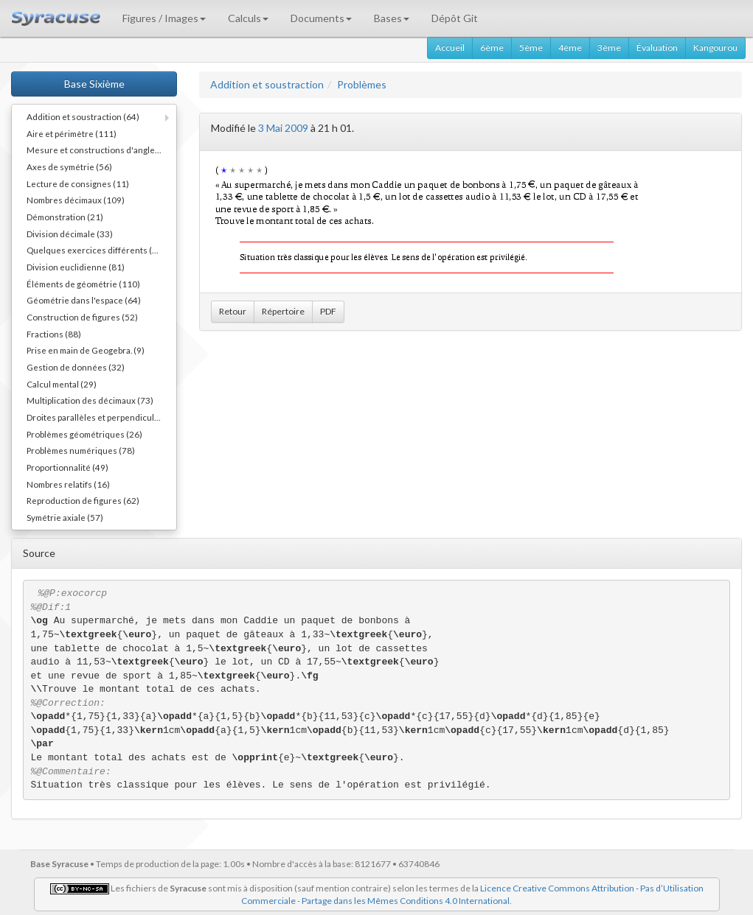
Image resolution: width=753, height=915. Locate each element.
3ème (609, 47)
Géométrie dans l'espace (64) (84, 300)
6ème (492, 47)
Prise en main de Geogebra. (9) (86, 350)
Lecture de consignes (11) (78, 183)
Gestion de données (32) (76, 367)
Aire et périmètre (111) (72, 133)
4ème (570, 47)
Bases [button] (391, 18)
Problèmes (361, 84)
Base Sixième (94, 83)
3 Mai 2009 (283, 128)
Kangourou (715, 47)
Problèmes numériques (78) (81, 450)
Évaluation (657, 47)
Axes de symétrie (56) (69, 166)
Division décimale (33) (70, 233)
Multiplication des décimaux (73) (90, 400)
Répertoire (283, 311)
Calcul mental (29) (62, 384)
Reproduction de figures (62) (83, 500)
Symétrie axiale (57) (65, 517)
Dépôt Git (454, 18)
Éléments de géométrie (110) (83, 283)
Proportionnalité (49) (67, 467)
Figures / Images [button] (164, 18)
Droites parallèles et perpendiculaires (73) (101, 417)
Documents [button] (321, 18)
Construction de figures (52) (82, 317)
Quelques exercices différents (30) (96, 250)
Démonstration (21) (65, 216)
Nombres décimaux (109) (76, 199)
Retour (232, 311)
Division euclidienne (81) (76, 267)
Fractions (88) (54, 334)
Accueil (450, 47)
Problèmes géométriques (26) (84, 434)
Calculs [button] (248, 18)
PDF (328, 311)
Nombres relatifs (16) (68, 484)
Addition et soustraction (267, 84)
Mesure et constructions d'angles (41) (101, 149)
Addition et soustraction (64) (83, 116)
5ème (531, 47)
